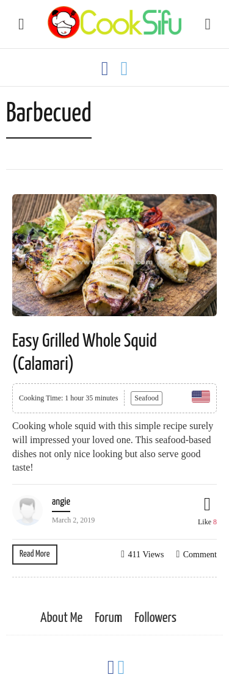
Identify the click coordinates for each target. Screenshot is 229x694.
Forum (108, 618)
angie (61, 502)
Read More (35, 553)
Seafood (146, 398)
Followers (155, 618)
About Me (61, 618)
